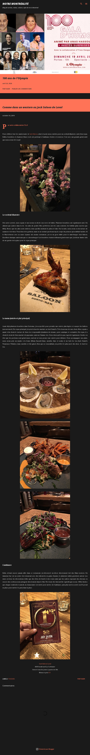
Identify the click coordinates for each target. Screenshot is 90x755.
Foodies (11, 679)
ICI (49, 673)
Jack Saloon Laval (45, 664)
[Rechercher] (81, 4)
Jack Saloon (34, 134)
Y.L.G (26, 125)
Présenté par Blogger (45, 749)
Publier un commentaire (22, 89)
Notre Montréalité (16, 3)
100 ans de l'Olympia (15, 78)
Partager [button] (6, 89)
